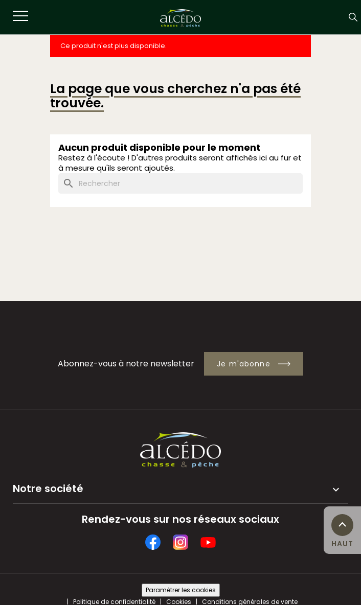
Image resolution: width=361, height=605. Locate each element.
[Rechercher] (180, 183)
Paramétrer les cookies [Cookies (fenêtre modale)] (181, 590)
